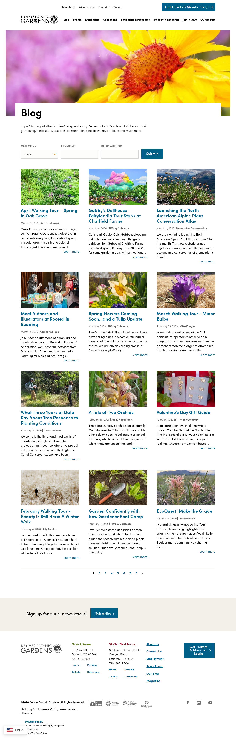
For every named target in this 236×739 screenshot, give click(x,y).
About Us (152, 644)
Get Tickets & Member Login (187, 6)
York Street (83, 644)
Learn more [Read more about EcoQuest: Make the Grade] (207, 551)
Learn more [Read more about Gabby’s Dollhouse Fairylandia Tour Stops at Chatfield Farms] (139, 257)
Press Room (154, 666)
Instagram (199, 703)
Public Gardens (130, 703)
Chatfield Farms (124, 644)
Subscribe (103, 613)
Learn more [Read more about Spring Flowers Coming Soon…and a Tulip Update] (139, 355)
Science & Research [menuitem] (166, 19)
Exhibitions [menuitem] (92, 19)
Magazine (153, 680)
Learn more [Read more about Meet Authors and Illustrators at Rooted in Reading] (71, 360)
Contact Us (154, 651)
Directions (93, 671)
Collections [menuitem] (110, 19)
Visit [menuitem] (66, 19)
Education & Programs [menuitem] (135, 19)
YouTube (210, 703)
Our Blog (152, 673)
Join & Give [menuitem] (190, 19)
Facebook (188, 703)
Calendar (104, 7)
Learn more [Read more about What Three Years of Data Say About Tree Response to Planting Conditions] (71, 459)
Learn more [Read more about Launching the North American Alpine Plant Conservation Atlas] (207, 261)
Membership (87, 7)
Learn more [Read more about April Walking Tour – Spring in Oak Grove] (71, 251)
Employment (155, 658)
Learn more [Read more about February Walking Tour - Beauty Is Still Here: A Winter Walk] (71, 557)
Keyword (68, 146)
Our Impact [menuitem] (207, 19)
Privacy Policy (33, 721)
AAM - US (112, 703)
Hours (75, 665)
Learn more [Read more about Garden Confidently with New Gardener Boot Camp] (139, 557)
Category (28, 146)
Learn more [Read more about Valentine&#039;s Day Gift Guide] (207, 448)
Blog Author (111, 146)
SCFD (96, 703)
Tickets (76, 671)
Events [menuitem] (77, 19)
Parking (92, 665)
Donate (117, 7)
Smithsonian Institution (146, 704)
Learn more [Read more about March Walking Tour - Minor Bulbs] (207, 355)
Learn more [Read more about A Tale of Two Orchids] (139, 448)
